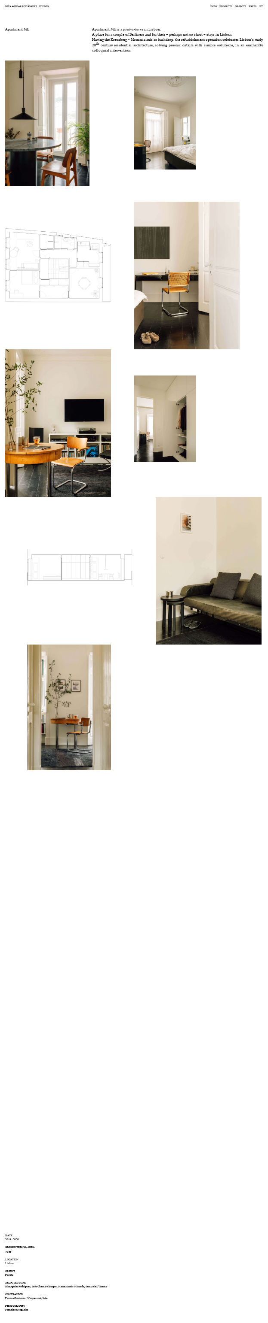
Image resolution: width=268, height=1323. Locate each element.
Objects (240, 6)
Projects (225, 6)
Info (213, 6)
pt (261, 6)
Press (252, 6)
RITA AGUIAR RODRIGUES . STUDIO (27, 6)
